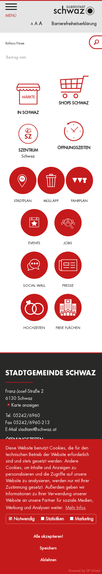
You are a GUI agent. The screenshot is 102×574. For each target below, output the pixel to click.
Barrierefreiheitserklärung (74, 24)
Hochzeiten (34, 312)
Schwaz (27, 136)
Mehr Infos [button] (76, 508)
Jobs (68, 227)
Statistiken (52, 519)
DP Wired (93, 570)
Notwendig (22, 519)
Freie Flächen (68, 312)
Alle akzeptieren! (48, 536)
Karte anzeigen (25, 405)
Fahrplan (79, 185)
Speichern (48, 548)
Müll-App (51, 185)
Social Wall (34, 269)
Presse (68, 269)
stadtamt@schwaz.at (37, 429)
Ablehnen (48, 560)
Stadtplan (22, 185)
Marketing (81, 519)
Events (34, 227)
